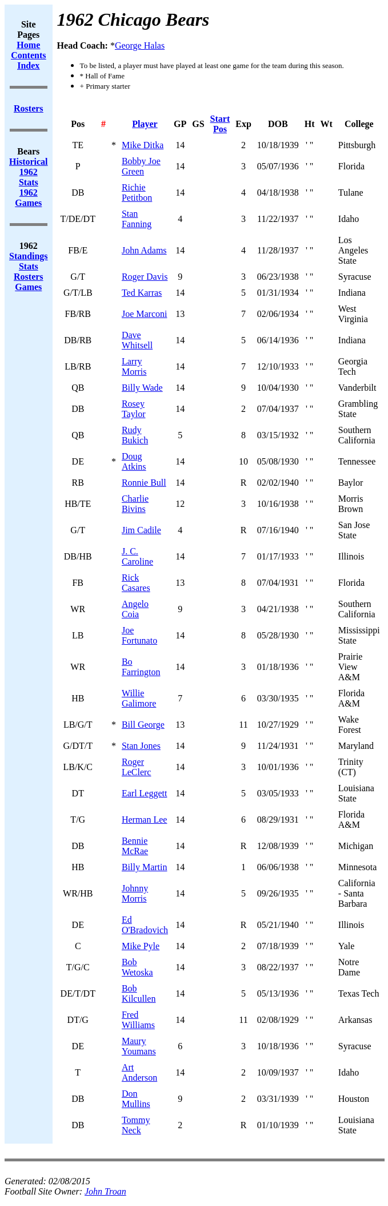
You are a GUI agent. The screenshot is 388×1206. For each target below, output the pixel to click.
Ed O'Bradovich (145, 925)
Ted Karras (142, 292)
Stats (28, 266)
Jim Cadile (141, 530)
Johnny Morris (135, 893)
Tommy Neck (136, 1125)
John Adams (144, 250)
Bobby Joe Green (141, 166)
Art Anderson (139, 1072)
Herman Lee (144, 819)
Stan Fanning (136, 219)
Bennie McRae (135, 846)
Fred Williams (138, 1020)
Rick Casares (136, 583)
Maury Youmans (139, 1046)
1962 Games (28, 198)
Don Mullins (136, 1099)
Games (28, 287)
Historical (28, 161)
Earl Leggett (144, 793)
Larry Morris (134, 366)
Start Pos (220, 124)
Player (144, 124)
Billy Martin (144, 867)
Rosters (28, 276)
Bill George (143, 724)
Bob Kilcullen (139, 993)
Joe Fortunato (139, 635)
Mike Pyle (140, 946)
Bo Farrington (141, 667)
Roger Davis (144, 276)
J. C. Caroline (137, 556)
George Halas (140, 45)
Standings (28, 256)
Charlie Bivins (135, 504)
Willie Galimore (139, 698)
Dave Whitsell (137, 340)
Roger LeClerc (136, 767)
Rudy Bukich (135, 435)
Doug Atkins (134, 461)
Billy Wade (142, 387)
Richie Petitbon (137, 193)
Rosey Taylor (134, 409)
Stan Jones (141, 746)
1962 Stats (28, 177)
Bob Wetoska (137, 967)
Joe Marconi (144, 314)
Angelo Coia (135, 609)
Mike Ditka (142, 145)
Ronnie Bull (144, 482)
